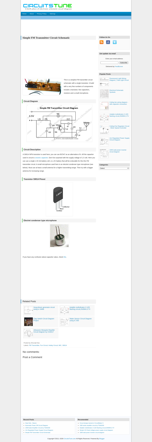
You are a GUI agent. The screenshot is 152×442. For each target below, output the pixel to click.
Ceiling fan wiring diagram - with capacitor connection (118, 103)
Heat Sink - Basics (31, 423)
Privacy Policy (42, 14)
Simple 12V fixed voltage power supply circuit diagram (96, 430)
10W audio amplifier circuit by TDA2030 (92, 425)
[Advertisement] (64, 17)
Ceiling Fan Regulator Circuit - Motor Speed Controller (119, 127)
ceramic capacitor (41, 158)
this (65, 257)
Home (24, 14)
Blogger (102, 439)
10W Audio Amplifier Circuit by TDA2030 (37, 428)
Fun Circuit (44, 345)
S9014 (64, 345)
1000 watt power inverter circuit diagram (117, 150)
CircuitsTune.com (70, 439)
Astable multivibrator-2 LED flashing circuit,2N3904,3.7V (119, 115)
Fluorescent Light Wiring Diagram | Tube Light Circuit (119, 79)
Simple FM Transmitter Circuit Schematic (37, 432)
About (32, 14)
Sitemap (52, 14)
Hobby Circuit (53, 345)
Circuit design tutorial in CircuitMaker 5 (91, 423)
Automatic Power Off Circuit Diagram (36, 425)
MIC (60, 345)
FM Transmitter (34, 345)
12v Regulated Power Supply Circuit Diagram (119, 139)
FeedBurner (119, 66)
